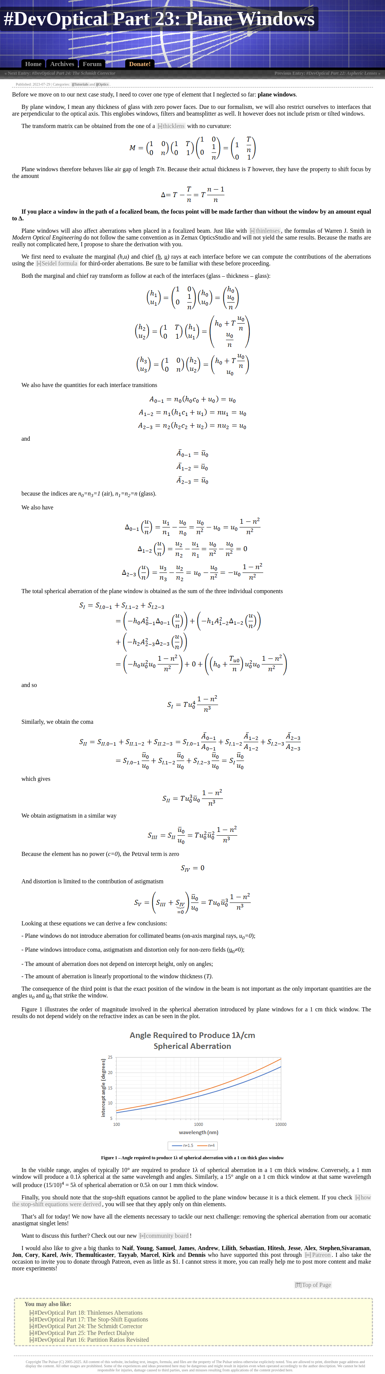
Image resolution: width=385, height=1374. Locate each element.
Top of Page (313, 1285)
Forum (92, 64)
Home (33, 64)
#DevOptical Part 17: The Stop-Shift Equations (88, 1319)
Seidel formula (56, 263)
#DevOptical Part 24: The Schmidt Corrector (85, 1326)
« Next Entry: (60, 73)
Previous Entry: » (327, 73)
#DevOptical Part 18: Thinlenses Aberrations (85, 1312)
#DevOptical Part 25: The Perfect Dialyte (81, 1333)
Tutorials (80, 84)
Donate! (140, 64)
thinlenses (265, 230)
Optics (102, 84)
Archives (62, 64)
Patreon (317, 1255)
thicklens (171, 126)
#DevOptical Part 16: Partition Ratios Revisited (89, 1339)
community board (163, 1235)
